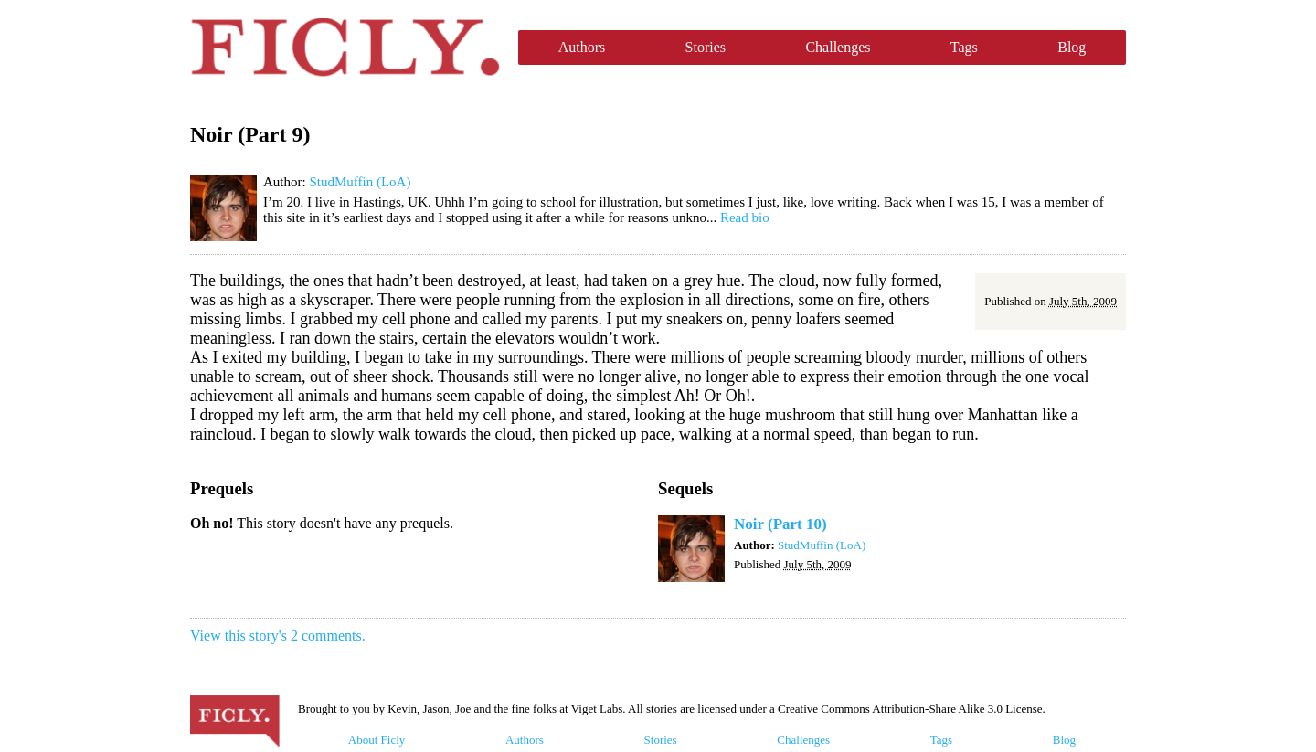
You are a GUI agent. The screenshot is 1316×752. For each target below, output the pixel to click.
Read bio (744, 217)
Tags (964, 47)
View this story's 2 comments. (278, 635)
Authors (582, 47)
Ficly (345, 47)
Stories (705, 47)
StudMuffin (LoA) (359, 182)
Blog (1071, 47)
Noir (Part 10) (780, 524)
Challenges (837, 47)
